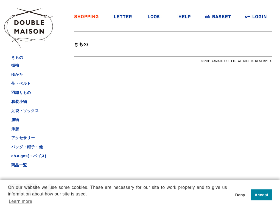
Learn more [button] (20, 201)
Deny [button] (240, 195)
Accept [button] (261, 195)
